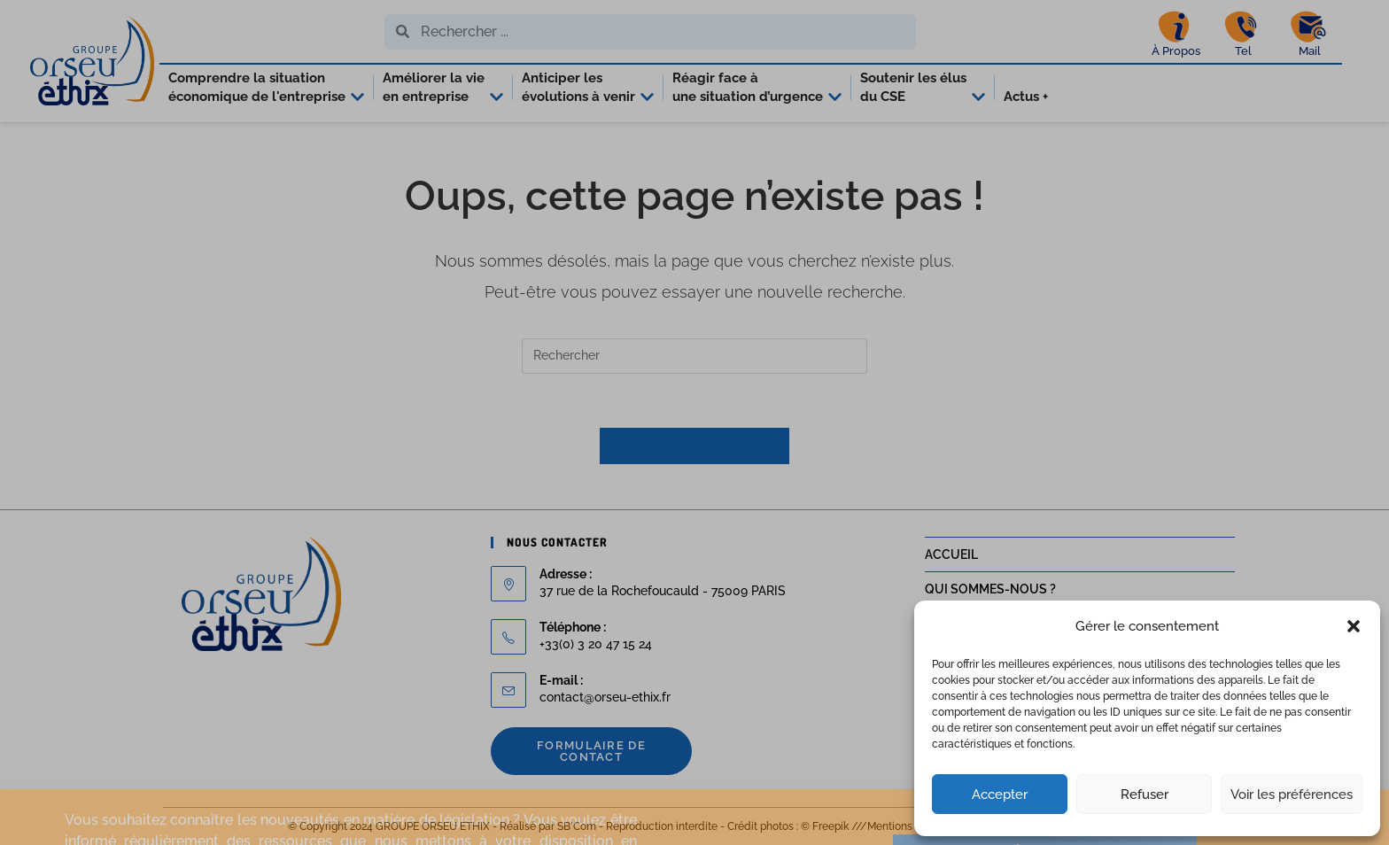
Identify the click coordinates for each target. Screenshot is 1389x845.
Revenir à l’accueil (694, 446)
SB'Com (576, 826)
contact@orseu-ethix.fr (605, 697)
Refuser (1144, 794)
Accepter (1000, 794)
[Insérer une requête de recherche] (694, 356)
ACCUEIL (951, 554)
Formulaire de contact (591, 751)
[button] (1353, 626)
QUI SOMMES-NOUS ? (990, 589)
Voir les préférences (1291, 794)
